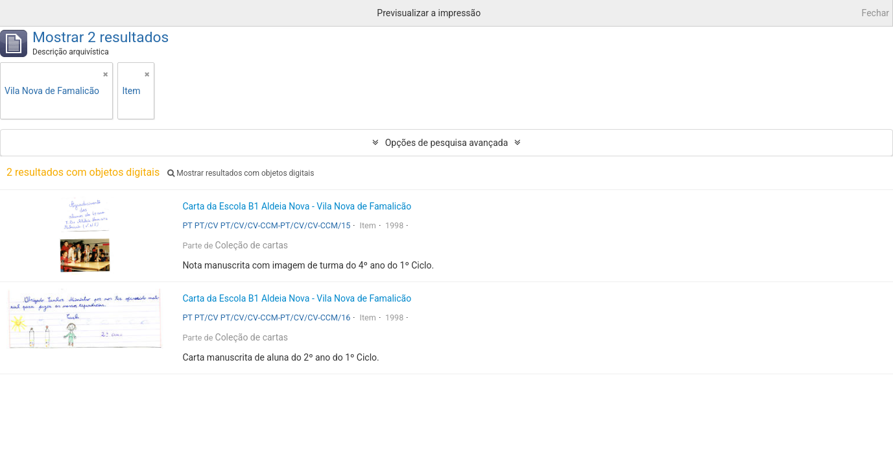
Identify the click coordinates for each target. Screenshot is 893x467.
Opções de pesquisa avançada (446, 143)
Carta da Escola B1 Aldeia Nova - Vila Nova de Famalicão (296, 206)
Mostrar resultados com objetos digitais (240, 173)
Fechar (875, 13)
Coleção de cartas (252, 245)
